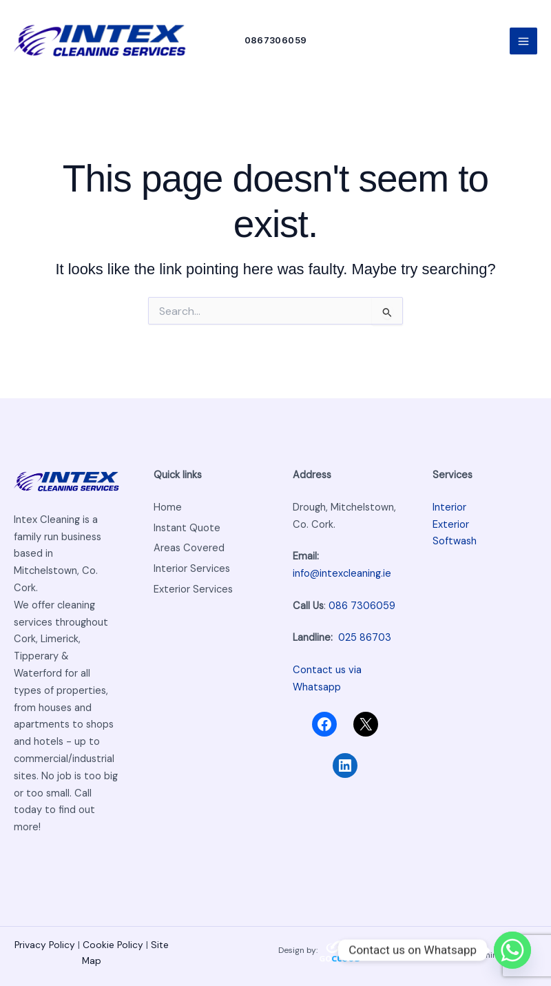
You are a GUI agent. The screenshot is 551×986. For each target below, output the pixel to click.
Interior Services (192, 568)
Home (168, 507)
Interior (449, 507)
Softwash (455, 541)
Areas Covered (189, 548)
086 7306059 (362, 606)
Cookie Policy (113, 944)
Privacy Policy (46, 944)
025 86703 (364, 638)
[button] (275, 41)
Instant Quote (187, 528)
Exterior (451, 524)
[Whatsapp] (512, 950)
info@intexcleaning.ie (342, 573)
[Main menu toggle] (523, 41)
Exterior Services (193, 589)
